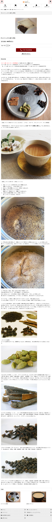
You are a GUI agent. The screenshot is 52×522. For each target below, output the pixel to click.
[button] (1, 1)
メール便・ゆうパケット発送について (25, 63)
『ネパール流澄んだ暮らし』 (34, 125)
